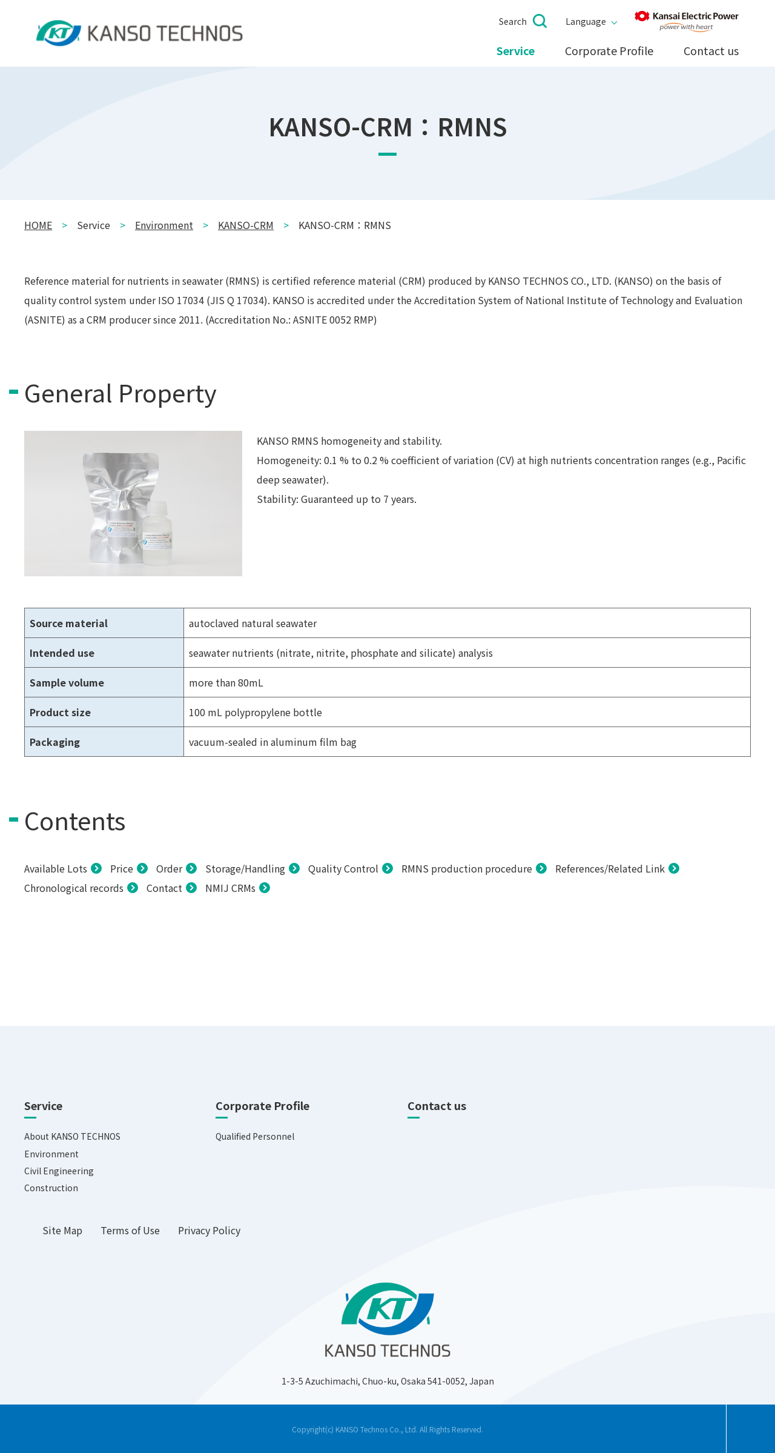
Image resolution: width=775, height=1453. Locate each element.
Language (586, 21)
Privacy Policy (209, 1230)
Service (515, 51)
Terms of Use (130, 1230)
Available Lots (55, 868)
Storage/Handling (245, 868)
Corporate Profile (609, 51)
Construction (51, 1187)
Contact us (711, 51)
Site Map (62, 1230)
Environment (164, 225)
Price (121, 868)
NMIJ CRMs (230, 887)
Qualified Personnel (255, 1136)
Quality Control (343, 868)
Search (513, 21)
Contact (164, 887)
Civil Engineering (59, 1170)
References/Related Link (610, 868)
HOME (38, 225)
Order (169, 868)
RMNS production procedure (466, 868)
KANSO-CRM (246, 225)
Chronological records (74, 887)
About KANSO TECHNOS (72, 1136)
